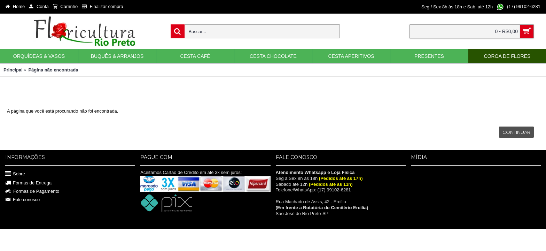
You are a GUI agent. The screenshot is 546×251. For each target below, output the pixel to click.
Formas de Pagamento (32, 191)
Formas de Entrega (28, 183)
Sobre (15, 174)
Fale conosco (22, 200)
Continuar (516, 132)
